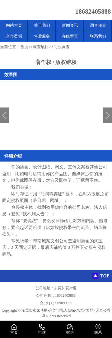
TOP (104, 275)
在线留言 (70, 36)
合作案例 (14, 36)
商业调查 (62, 47)
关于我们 (42, 25)
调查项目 (98, 25)
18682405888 (93, 11)
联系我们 (98, 36)
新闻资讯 (70, 25)
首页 (24, 47)
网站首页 (14, 25)
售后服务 (42, 36)
